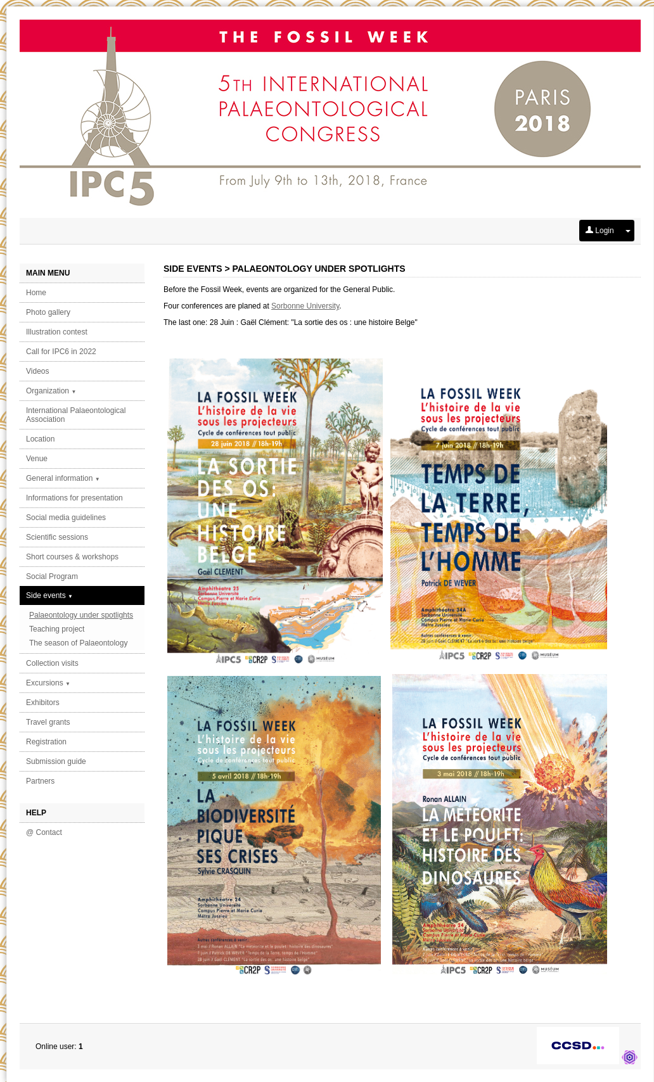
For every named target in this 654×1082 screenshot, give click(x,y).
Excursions (48, 682)
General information (63, 478)
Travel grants (48, 722)
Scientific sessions (57, 537)
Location (40, 439)
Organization (51, 390)
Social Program (52, 576)
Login (600, 230)
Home (36, 292)
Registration (46, 741)
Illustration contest (56, 332)
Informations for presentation (74, 497)
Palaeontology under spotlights (81, 615)
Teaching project (56, 629)
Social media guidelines (66, 517)
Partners (40, 781)
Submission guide (56, 761)
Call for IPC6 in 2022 (61, 351)
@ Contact (44, 832)
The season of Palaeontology (78, 643)
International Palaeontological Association (75, 415)
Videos (37, 371)
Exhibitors (43, 702)
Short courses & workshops (72, 556)
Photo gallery (48, 312)
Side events (49, 595)
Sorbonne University (305, 306)
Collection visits (52, 663)
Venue (37, 458)
